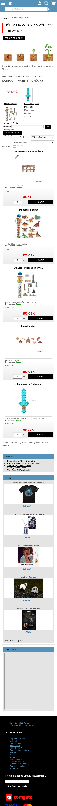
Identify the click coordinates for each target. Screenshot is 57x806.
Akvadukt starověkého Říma (28, 151)
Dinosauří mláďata (28, 210)
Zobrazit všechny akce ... (15, 640)
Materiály (14, 768)
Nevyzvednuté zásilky (19, 764)
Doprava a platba (17, 739)
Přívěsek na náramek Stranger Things (24, 463)
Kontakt (13, 752)
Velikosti (13, 741)
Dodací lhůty (15, 743)
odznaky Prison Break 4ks (28, 609)
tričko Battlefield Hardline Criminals (28, 483)
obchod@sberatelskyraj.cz (23, 725)
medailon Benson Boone (28, 546)
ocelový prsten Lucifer (16, 468)
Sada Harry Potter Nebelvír (19, 465)
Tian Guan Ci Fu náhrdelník (19, 470)
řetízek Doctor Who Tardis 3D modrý (28, 514)
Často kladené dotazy (19, 750)
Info (11, 755)
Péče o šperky (16, 748)
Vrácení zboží (16, 759)
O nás (12, 757)
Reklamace (15, 745)
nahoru (52, 801)
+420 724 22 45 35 (19, 723)
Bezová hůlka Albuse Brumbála (21, 461)
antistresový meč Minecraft (28, 384)
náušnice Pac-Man (28, 577)
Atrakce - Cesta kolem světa (28, 268)
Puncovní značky (17, 766)
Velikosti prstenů (17, 761)
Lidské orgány (10, 104)
